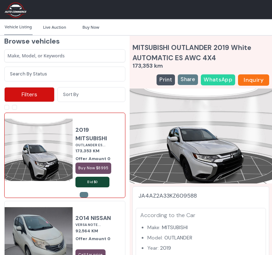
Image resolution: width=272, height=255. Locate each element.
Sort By (71, 94)
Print (165, 79)
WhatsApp (218, 79)
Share (188, 79)
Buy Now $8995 (93, 168)
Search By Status (28, 74)
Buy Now (91, 27)
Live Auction (54, 27)
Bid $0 (92, 182)
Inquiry (254, 80)
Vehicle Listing (18, 26)
